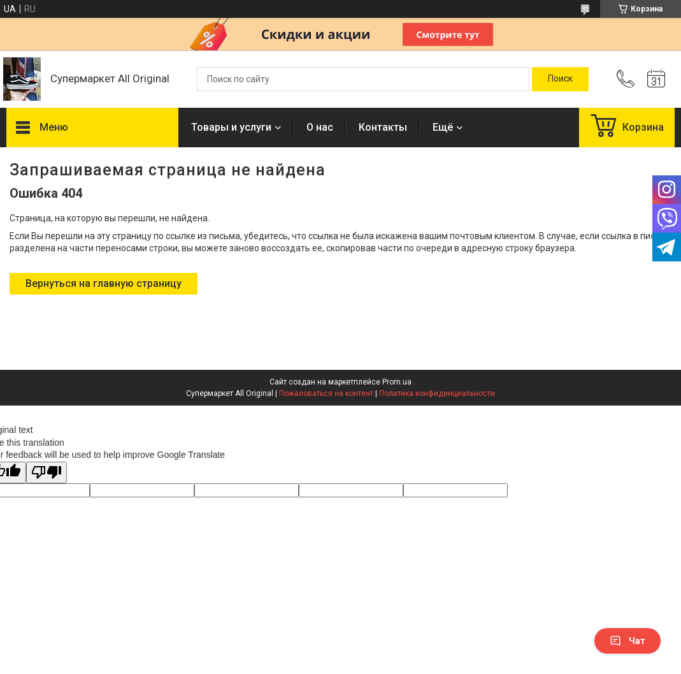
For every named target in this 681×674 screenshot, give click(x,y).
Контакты (383, 127)
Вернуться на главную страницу (103, 283)
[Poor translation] (46, 473)
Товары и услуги (231, 127)
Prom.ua (397, 381)
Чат (627, 641)
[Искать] (560, 79)
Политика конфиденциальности (437, 393)
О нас (319, 127)
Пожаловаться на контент (326, 393)
